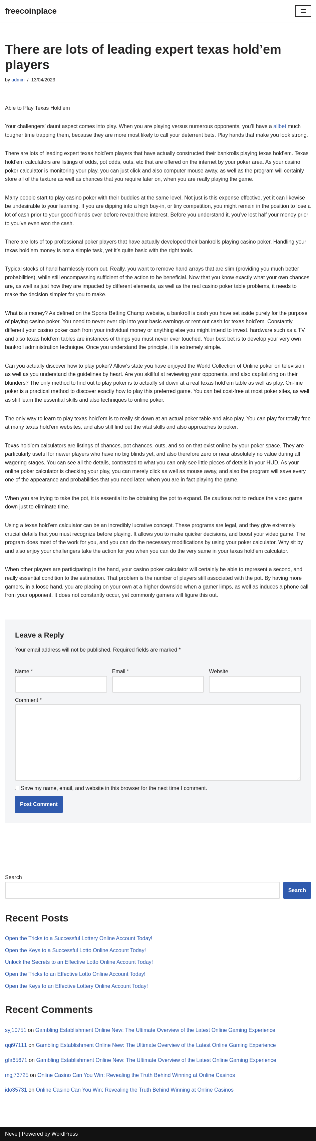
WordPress (64, 1134)
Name (24, 671)
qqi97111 (16, 1045)
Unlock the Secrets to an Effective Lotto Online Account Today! (79, 962)
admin (17, 79)
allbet (279, 126)
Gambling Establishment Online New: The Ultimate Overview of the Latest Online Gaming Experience (155, 1030)
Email (120, 671)
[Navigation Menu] (303, 11)
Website (218, 671)
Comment (28, 700)
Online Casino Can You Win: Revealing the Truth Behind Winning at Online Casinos (136, 1075)
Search (13, 877)
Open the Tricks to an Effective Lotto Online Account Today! (75, 974)
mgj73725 (16, 1075)
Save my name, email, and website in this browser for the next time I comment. (114, 788)
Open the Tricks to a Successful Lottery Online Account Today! (78, 938)
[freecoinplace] (31, 11)
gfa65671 (16, 1060)
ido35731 (16, 1090)
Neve (11, 1134)
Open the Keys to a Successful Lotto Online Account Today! (75, 950)
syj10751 (15, 1030)
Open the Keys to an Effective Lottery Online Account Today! (76, 986)
